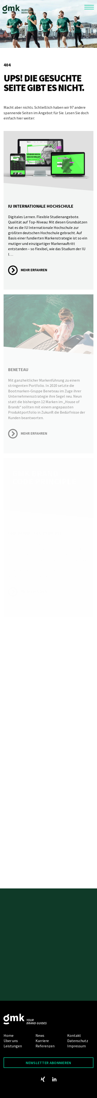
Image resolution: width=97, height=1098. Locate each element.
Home (9, 1035)
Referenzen (45, 1046)
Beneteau (18, 369)
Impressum (76, 1046)
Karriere (42, 1040)
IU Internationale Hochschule (40, 206)
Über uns (11, 1040)
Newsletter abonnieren (48, 1062)
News (40, 1035)
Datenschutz (77, 1040)
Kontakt (74, 1035)
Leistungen (13, 1046)
